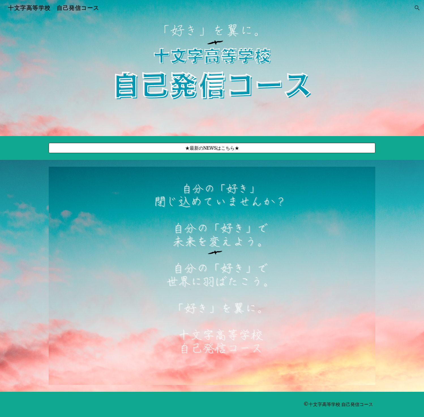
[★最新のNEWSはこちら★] (212, 148)
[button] (417, 8)
